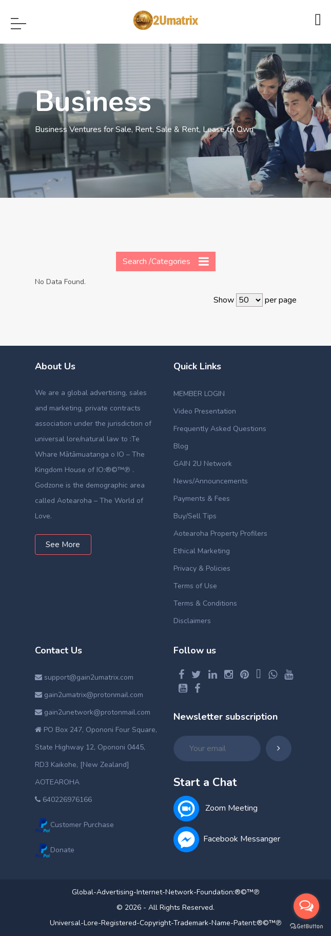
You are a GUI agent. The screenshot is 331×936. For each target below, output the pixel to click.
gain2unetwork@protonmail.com (92, 712)
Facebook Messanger (226, 839)
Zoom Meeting (215, 808)
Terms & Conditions (205, 603)
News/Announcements (210, 481)
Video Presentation (204, 411)
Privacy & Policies (201, 568)
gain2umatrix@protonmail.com (89, 695)
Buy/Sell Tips (195, 516)
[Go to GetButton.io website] (306, 926)
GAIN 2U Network (202, 464)
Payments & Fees (201, 498)
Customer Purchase (74, 825)
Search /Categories (166, 261)
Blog (180, 446)
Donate (54, 850)
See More (63, 544)
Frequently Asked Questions (219, 429)
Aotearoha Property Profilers (220, 533)
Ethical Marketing (201, 551)
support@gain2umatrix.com (84, 677)
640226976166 (63, 799)
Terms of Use (195, 586)
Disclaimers (192, 621)
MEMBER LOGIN (199, 394)
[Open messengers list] (306, 906)
